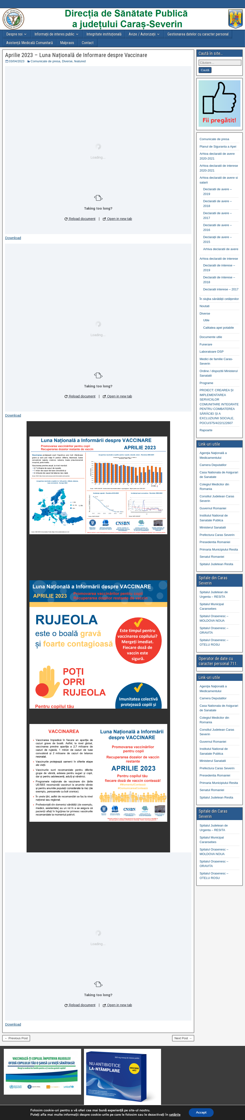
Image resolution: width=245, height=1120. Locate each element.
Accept (201, 1112)
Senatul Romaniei (212, 556)
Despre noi (14, 34)
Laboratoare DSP (211, 351)
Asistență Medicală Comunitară (29, 42)
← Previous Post (16, 1038)
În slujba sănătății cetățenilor (219, 299)
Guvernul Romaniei (213, 508)
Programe (206, 383)
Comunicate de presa (45, 61)
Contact (88, 42)
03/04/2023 (16, 61)
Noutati (204, 306)
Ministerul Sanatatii (213, 527)
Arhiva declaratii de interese (219, 258)
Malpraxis (67, 42)
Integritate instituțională (104, 34)
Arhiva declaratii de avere (220, 249)
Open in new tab (117, 219)
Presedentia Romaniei (215, 542)
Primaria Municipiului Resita (219, 549)
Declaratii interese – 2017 (220, 289)
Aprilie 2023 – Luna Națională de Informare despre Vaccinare (76, 55)
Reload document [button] (80, 219)
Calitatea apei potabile (218, 327)
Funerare (206, 344)
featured (80, 61)
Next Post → (183, 1038)
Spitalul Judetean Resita (216, 564)
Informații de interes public (54, 34)
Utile (206, 320)
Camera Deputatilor (213, 465)
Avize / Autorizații (142, 34)
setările (174, 1115)
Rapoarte (206, 430)
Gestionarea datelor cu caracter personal (197, 34)
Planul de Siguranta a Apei (218, 146)
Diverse (67, 61)
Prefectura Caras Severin (217, 535)
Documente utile (211, 337)
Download (13, 238)
